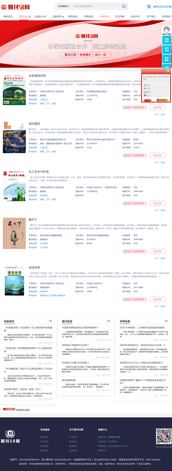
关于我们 (151, 16)
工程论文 (44, 99)
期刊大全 (23, 16)
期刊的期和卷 (69, 380)
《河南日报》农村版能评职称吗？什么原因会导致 (28, 349)
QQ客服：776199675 (107, 442)
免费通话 (163, 100)
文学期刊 (44, 243)
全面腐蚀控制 (37, 75)
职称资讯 (57, 16)
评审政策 (88, 16)
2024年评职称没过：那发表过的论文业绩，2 (142, 345)
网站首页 (8, 16)
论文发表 (44, 446)
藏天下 (33, 219)
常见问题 (119, 16)
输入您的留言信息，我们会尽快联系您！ (156, 79)
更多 (50, 321)
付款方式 (135, 16)
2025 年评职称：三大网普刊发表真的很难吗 (142, 327)
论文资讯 (44, 442)
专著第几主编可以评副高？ (75, 362)
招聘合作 (102, 450)
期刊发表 (73, 16)
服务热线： (109, 437)
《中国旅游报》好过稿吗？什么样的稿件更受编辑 (28, 329)
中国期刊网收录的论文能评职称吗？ (80, 327)
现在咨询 (158, 107)
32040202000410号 (63, 459)
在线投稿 (73, 450)
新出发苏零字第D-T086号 (105, 459)
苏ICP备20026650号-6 (29, 459)
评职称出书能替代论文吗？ (75, 345)
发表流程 (73, 446)
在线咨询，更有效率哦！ (135, 107)
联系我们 (166, 16)
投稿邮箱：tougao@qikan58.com (113, 446)
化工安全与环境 (39, 171)
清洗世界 (34, 267)
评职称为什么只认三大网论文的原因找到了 (141, 362)
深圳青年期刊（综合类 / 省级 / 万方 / (22, 389)
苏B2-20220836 (153, 459)
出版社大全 (40, 16)
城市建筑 (34, 123)
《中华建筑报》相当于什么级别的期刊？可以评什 (28, 370)
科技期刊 (44, 195)
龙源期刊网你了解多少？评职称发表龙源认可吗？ (143, 381)
